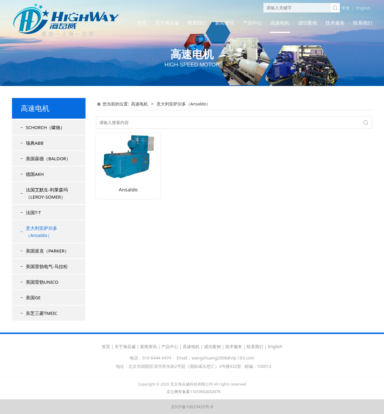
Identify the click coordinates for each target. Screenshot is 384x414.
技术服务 (335, 22)
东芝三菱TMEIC (41, 313)
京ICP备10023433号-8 (192, 407)
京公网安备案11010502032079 (193, 391)
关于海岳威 (167, 22)
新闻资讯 (224, 22)
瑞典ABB (35, 143)
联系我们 (197, 22)
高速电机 (280, 22)
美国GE (33, 297)
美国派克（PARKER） (47, 251)
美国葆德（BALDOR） (48, 158)
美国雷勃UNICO (42, 282)
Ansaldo (128, 189)
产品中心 (252, 22)
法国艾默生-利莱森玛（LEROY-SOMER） (47, 193)
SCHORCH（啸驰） (45, 127)
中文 (346, 8)
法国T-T (33, 212)
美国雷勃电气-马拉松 (47, 266)
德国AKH (35, 174)
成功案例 (307, 22)
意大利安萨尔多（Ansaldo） (41, 231)
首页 (142, 22)
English (363, 8)
